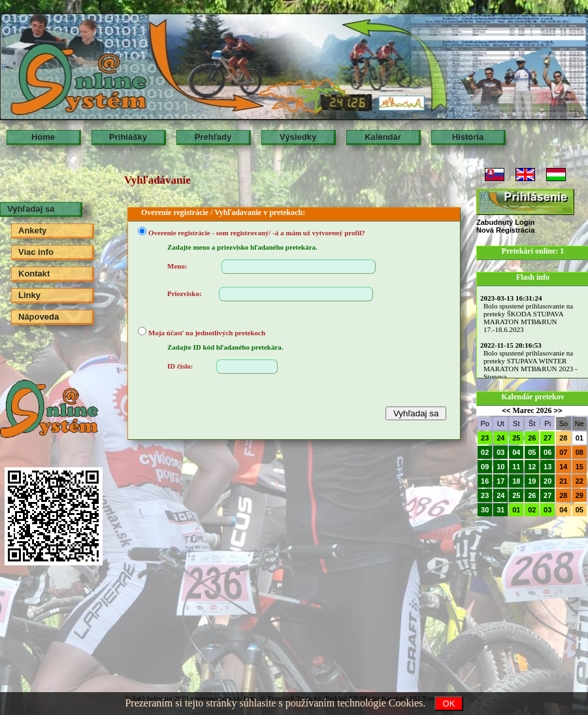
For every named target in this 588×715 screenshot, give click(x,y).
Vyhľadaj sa (30, 209)
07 (563, 452)
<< (506, 410)
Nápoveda (38, 317)
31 (500, 510)
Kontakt (34, 273)
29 (579, 495)
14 (563, 467)
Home (43, 137)
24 (500, 438)
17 (500, 481)
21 (563, 481)
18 (516, 481)
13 (547, 467)
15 (579, 467)
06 (547, 452)
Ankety (32, 230)
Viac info (36, 252)
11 (516, 467)
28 (563, 438)
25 (516, 438)
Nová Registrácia (505, 230)
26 (532, 438)
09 (485, 467)
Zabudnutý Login (505, 222)
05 (532, 452)
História (467, 137)
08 (579, 452)
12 (532, 467)
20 (547, 481)
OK (448, 703)
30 (485, 510)
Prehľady (213, 137)
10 (500, 467)
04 (516, 452)
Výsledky (298, 137)
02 (485, 452)
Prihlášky (128, 137)
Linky (29, 295)
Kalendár (383, 137)
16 (485, 481)
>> (558, 410)
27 (547, 438)
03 (500, 452)
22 (579, 481)
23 (485, 438)
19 (532, 481)
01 (579, 438)
